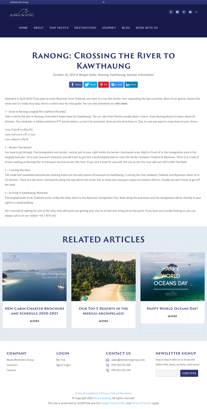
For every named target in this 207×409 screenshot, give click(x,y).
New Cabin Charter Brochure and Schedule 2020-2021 (34, 311)
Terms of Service (142, 403)
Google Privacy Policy (113, 403)
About (39, 27)
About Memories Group (20, 359)
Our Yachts (59, 27)
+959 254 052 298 (118, 370)
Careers (11, 370)
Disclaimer (125, 393)
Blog (126, 27)
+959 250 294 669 (118, 365)
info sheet (121, 103)
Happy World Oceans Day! (172, 308)
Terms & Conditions (86, 393)
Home (23, 27)
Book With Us (147, 27)
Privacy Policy (109, 393)
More (34, 321)
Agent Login (63, 365)
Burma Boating (102, 398)
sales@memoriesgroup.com (125, 359)
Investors (12, 365)
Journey (109, 27)
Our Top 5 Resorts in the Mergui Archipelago (103, 311)
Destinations (85, 27)
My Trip (60, 359)
